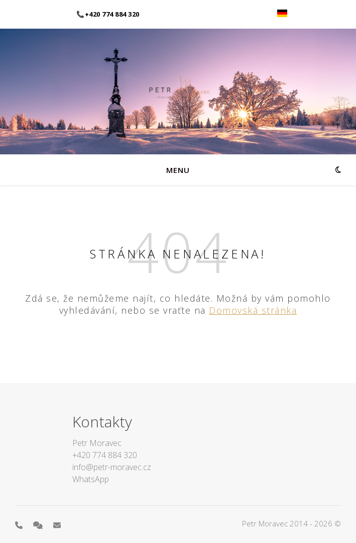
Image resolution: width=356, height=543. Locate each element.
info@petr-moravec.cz (111, 467)
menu (178, 170)
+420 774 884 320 (104, 455)
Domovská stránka (253, 310)
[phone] (20, 525)
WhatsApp (90, 479)
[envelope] (57, 525)
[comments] (39, 525)
